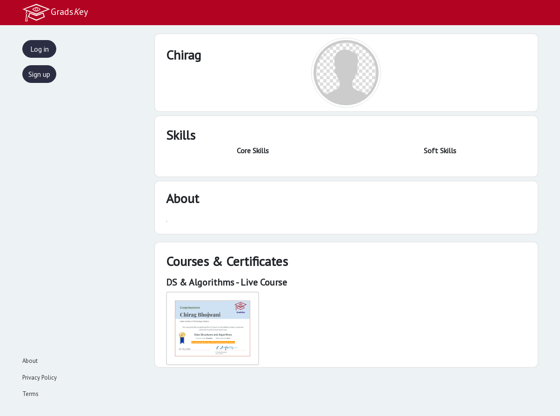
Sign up (39, 74)
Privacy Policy (39, 378)
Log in (39, 49)
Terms (30, 394)
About (30, 361)
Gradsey (55, 12)
